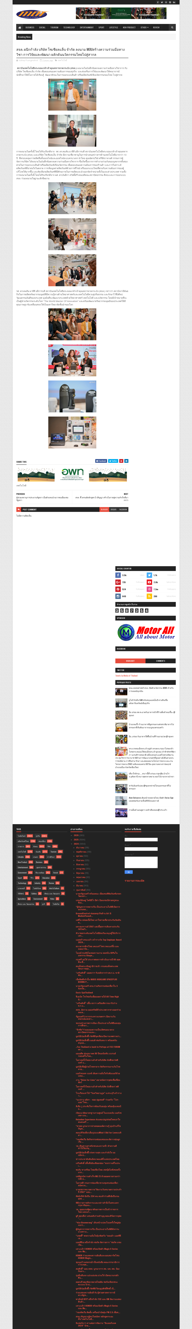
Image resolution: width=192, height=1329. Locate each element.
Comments (163, 137)
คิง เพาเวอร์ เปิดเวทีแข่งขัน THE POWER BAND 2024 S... (97, 1136)
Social (42, 27)
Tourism (54, 27)
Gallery (34, 639)
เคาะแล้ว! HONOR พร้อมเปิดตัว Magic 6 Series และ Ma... (97, 996)
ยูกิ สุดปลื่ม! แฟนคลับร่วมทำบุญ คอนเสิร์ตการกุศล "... (98, 963)
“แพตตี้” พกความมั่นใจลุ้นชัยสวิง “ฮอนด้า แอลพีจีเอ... (98, 983)
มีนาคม (80, 631)
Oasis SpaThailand (84, 738)
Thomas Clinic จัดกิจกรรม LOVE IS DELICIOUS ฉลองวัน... (96, 1109)
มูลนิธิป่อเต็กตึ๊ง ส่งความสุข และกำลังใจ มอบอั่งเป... (95, 899)
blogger (98, 513)
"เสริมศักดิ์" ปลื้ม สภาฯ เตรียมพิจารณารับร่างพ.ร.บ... (96, 750)
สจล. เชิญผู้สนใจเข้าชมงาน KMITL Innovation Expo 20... (97, 1169)
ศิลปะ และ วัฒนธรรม (26, 650)
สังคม (35, 592)
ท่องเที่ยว (42, 587)
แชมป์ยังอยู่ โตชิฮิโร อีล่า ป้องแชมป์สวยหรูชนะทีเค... (97, 647)
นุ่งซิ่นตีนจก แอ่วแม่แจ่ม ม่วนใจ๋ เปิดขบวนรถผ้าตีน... (97, 1022)
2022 (76, 1294)
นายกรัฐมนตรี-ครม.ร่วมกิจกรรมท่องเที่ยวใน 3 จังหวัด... (97, 733)
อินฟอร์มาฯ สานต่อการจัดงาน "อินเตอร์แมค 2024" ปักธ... (96, 1070)
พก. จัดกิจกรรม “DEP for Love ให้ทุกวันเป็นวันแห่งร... (98, 1129)
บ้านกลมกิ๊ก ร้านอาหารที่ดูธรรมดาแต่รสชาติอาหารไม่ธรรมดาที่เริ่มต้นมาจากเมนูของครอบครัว (158, 203)
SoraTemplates (30, 1325)
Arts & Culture (54, 634)
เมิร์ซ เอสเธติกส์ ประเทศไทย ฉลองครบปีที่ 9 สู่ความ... (97, 1090)
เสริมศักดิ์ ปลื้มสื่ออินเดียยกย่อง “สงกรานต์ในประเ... (98, 910)
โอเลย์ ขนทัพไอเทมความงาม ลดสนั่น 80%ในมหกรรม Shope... (97, 700)
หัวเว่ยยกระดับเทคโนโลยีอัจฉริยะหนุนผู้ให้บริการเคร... (98, 680)
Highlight (140, 137)
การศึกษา (51, 603)
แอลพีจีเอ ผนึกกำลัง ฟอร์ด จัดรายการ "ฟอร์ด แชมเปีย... (98, 989)
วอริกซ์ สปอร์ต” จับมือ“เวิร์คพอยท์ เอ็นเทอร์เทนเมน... (97, 1162)
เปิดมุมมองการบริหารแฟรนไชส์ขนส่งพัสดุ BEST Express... (98, 1182)
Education (46, 623)
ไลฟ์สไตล (37, 634)
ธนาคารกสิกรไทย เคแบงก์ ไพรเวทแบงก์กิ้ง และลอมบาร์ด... (97, 693)
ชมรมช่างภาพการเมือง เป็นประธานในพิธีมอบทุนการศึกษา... (98, 770)
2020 (76, 1303)
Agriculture (22, 644)
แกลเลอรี (21, 634)
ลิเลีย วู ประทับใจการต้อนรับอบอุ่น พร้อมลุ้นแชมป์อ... (98, 853)
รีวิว (32, 623)
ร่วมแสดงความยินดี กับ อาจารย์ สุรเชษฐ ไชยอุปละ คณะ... (98, 1228)
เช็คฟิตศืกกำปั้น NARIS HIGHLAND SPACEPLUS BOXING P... (96, 726)
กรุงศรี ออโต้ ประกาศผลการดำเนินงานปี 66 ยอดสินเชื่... (98, 706)
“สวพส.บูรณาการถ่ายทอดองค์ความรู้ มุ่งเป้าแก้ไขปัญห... (98, 873)
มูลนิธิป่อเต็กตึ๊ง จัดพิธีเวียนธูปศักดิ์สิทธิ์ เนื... (95, 1034)
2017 (76, 1311)
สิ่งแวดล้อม (40, 618)
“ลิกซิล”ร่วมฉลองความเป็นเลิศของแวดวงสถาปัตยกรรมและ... (95, 776)
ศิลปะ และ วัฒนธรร (52, 639)
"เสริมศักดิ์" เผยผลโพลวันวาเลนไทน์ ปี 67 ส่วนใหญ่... (97, 1222)
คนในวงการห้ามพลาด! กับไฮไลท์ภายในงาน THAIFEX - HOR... (96, 1235)
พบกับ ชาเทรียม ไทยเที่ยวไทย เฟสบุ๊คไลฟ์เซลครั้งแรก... (98, 917)
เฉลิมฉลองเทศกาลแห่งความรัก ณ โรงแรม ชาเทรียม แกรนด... (98, 1265)
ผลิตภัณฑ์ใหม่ (23, 587)
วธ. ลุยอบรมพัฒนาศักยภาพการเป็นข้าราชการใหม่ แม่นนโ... (97, 956)
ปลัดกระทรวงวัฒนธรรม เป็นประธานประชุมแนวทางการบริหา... (96, 1175)
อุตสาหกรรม (41, 613)
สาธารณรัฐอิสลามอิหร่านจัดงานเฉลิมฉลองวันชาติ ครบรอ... (97, 1252)
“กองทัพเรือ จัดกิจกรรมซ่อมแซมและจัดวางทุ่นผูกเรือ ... (98, 886)
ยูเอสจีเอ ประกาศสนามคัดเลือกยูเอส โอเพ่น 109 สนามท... (97, 1083)
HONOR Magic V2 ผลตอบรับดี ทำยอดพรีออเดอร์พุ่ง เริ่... (98, 1209)
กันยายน (80, 605)
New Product (129, 27)
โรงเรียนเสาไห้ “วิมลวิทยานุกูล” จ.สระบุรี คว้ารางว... (99, 840)
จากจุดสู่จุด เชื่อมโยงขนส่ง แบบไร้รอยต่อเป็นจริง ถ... (98, 1245)
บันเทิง (38, 597)
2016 (76, 1315)
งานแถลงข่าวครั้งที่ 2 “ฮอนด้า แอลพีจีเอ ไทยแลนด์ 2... (96, 1189)
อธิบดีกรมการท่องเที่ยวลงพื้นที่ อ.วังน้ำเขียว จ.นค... (95, 1279)
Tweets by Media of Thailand (139, 151)
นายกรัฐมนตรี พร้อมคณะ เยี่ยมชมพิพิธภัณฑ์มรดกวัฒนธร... (98, 640)
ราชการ (21, 592)
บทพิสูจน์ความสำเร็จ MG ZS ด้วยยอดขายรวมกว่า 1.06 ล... (98, 923)
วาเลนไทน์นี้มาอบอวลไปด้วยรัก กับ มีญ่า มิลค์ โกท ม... (96, 1195)
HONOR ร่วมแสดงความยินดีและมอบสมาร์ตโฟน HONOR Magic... (97, 1002)
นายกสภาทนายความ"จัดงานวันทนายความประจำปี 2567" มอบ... (99, 936)
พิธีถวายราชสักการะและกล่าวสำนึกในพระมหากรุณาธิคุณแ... (97, 950)
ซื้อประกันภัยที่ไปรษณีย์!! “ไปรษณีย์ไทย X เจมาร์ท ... (98, 1103)
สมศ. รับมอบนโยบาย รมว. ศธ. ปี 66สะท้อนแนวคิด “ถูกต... (96, 1077)
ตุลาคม (79, 601)
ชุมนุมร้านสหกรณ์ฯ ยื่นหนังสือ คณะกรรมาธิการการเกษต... (98, 1009)
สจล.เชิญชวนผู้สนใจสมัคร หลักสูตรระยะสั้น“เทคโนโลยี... (94, 1063)
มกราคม (80, 1285)
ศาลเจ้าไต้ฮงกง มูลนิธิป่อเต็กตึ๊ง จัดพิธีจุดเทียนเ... (98, 1240)
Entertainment (87, 27)
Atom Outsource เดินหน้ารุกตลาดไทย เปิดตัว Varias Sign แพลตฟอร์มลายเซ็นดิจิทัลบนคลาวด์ (158, 283)
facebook (117, 513)
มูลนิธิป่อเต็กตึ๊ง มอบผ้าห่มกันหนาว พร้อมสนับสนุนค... (96, 787)
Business (30, 27)
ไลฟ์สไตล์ (21, 582)
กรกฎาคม (81, 614)
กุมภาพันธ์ (81, 635)
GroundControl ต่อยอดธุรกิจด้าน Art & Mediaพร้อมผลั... (93, 660)
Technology (69, 27)
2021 (76, 1298)
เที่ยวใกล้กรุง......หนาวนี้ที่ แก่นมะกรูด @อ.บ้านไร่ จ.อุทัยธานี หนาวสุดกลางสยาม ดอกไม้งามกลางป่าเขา (156, 259)
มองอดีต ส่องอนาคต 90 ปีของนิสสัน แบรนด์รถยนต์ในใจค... (96, 800)
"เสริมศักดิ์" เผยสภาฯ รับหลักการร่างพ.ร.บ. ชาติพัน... (97, 720)
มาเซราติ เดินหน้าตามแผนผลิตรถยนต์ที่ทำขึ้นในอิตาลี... (98, 1259)
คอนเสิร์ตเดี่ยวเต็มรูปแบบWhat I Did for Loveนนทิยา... (98, 880)
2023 (76, 1290)
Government (22, 618)
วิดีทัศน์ (21, 639)
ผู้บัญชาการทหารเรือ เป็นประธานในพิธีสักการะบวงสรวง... (97, 976)
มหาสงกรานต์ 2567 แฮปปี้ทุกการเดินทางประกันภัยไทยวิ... (98, 673)
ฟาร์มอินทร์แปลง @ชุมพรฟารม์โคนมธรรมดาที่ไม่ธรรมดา (157, 270)
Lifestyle (113, 27)
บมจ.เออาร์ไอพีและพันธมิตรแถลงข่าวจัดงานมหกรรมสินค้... (96, 1116)
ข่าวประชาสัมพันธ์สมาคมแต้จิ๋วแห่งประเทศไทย (97, 904)
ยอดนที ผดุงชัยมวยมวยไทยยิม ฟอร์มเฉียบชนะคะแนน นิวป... (97, 1029)
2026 (76, 581)
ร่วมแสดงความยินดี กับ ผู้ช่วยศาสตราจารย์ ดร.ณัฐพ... (95, 1039)
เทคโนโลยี (62, 60)
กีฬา (49, 592)
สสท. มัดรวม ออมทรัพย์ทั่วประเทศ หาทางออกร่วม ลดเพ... (98, 757)
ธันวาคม (80, 593)
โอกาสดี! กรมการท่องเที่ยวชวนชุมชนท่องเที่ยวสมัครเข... (97, 930)
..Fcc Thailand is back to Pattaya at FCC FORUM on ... (98, 794)
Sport (102, 27)
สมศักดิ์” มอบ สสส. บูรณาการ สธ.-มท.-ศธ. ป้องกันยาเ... (97, 1016)
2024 (76, 589)
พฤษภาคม (81, 623)
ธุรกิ (43, 650)
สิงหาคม (80, 610)
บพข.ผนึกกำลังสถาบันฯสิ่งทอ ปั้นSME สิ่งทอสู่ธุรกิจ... (96, 1143)
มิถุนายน (80, 618)
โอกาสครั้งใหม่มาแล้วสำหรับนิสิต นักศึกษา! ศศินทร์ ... (97, 833)
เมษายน (80, 627)
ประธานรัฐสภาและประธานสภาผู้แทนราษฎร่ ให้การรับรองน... (96, 1156)
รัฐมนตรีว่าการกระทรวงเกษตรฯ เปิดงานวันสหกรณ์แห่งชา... (96, 763)
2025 (76, 585)
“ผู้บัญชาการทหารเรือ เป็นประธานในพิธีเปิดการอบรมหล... (98, 654)
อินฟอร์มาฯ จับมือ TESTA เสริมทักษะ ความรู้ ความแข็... (98, 1123)
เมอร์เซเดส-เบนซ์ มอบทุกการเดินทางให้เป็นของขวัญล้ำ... (98, 1096)
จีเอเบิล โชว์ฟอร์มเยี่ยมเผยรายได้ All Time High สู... (97, 743)
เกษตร (35, 603)
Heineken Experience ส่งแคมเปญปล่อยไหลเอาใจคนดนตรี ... (98, 866)
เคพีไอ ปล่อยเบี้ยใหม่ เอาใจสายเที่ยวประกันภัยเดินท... (98, 667)
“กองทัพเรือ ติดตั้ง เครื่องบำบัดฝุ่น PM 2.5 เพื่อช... (98, 1058)
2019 (76, 1307)
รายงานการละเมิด (134, 626)
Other (144, 27)
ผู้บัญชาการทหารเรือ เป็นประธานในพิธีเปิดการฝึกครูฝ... (98, 1215)
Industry (37, 629)
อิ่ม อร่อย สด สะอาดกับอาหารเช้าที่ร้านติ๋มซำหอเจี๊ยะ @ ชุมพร (157, 190)
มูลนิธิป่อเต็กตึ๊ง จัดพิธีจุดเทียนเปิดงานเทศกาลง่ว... (98, 782)
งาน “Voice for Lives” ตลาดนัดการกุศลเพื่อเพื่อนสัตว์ (98, 827)
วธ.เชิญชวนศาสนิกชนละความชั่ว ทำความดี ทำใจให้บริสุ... (96, 893)
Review (156, 27)
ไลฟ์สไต (56, 650)
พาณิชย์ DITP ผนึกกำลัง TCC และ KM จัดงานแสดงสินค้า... (98, 1046)
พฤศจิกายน (81, 597)
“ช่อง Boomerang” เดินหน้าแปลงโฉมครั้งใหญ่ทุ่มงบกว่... (98, 969)
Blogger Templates (55, 1325)
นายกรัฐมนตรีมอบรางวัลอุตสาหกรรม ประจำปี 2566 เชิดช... (97, 1272)
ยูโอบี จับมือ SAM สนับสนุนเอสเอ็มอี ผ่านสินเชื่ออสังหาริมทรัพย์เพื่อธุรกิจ (158, 177)
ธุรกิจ (38, 582)
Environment (38, 644)
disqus (108, 513)
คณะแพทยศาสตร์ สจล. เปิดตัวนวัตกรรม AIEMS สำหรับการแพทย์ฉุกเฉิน (158, 165)
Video (52, 644)
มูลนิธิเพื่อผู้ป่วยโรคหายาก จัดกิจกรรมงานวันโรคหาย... (98, 814)
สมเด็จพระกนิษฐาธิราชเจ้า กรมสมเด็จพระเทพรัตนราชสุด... (97, 713)
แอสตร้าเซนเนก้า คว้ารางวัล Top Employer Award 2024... (99, 687)
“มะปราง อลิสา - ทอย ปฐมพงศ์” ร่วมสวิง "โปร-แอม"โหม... (97, 847)
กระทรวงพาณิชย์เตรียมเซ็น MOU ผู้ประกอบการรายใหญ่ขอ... (97, 1202)
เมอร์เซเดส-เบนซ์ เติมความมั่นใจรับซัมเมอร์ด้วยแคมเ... (98, 820)
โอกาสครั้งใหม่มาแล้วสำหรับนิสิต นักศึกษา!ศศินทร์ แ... (97, 807)
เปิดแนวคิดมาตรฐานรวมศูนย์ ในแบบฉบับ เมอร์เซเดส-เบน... (99, 860)
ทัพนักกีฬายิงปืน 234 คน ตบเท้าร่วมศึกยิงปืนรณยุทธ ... (97, 943)
